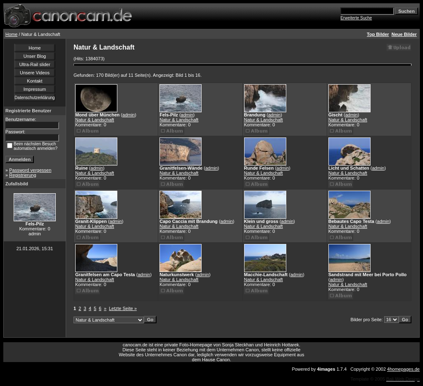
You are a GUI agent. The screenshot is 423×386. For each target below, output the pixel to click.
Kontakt (34, 80)
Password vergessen (30, 170)
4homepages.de (403, 369)
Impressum (35, 89)
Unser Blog (35, 56)
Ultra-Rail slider (34, 64)
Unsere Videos (35, 72)
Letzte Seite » (123, 308)
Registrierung (22, 175)
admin (128, 114)
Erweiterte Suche (356, 18)
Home (11, 34)
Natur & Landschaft (94, 119)
